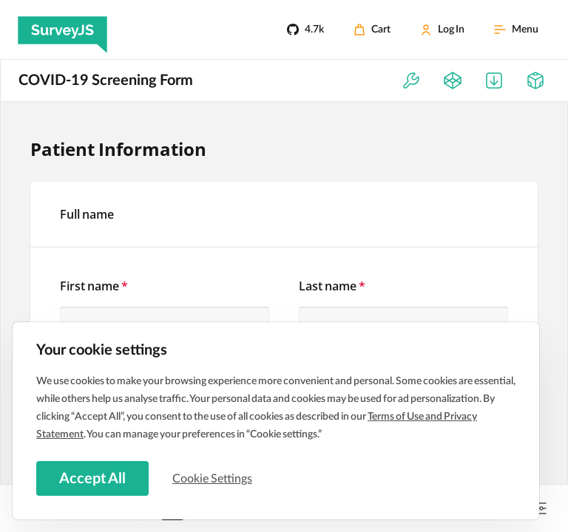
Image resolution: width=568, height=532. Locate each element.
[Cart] (372, 29)
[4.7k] (305, 29)
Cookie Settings (214, 478)
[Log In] (442, 29)
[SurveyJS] (62, 29)
